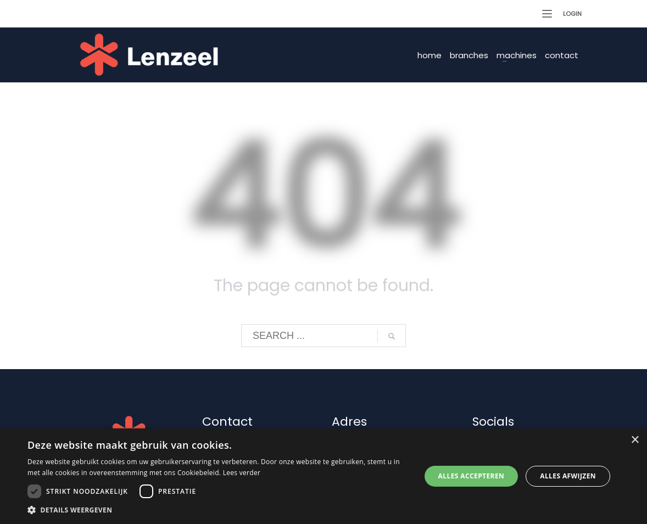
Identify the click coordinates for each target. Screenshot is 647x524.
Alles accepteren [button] (471, 476)
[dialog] (323, 476)
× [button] (635, 440)
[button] (218, 510)
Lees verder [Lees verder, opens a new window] (242, 472)
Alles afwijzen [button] (568, 476)
